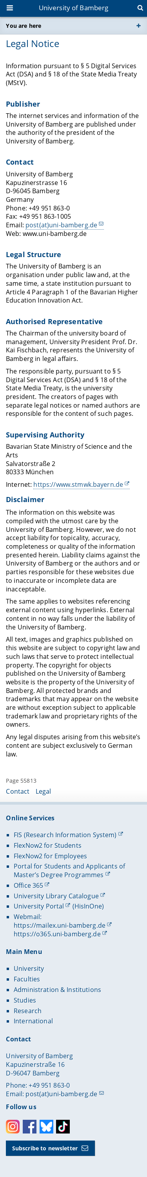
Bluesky (46, 1126)
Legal (43, 791)
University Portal (39, 906)
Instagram (13, 1126)
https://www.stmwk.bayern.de (78, 484)
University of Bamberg (74, 7)
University (29, 968)
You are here (23, 25)
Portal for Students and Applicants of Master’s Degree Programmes (69, 870)
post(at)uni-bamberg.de (61, 225)
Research (28, 1011)
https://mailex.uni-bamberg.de (59, 925)
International (33, 1021)
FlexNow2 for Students (48, 845)
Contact (17, 791)
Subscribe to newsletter (45, 1148)
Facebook (29, 1126)
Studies (25, 1000)
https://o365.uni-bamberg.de (57, 934)
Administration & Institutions (57, 989)
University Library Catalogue (56, 896)
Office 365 (28, 885)
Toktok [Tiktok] (63, 1126)
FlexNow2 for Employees (50, 856)
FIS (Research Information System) (65, 835)
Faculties (27, 979)
